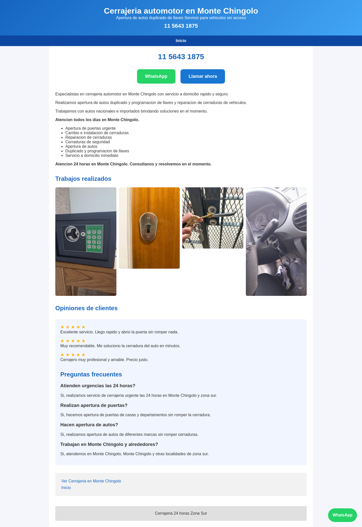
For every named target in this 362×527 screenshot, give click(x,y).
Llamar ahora (203, 76)
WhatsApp (156, 76)
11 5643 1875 (181, 26)
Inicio (181, 41)
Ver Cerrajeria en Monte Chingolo (91, 481)
